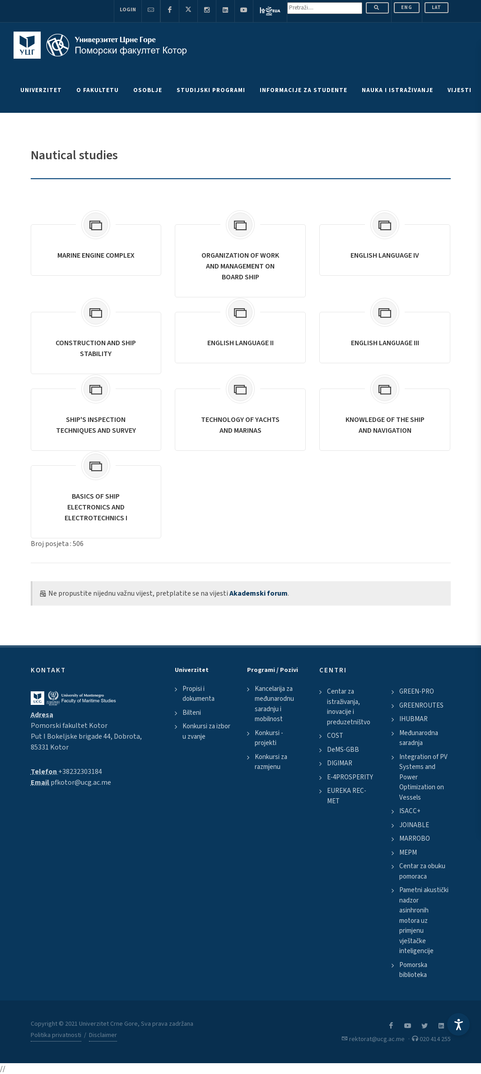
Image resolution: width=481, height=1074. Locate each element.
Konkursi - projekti (269, 738)
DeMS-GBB (343, 750)
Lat (436, 7)
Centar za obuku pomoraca (422, 871)
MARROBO (414, 838)
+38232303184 (80, 772)
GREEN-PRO (416, 691)
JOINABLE (414, 825)
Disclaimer (103, 1035)
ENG (406, 7)
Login (128, 10)
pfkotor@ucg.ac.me (81, 782)
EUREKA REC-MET (346, 796)
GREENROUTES (421, 705)
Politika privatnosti (56, 1035)
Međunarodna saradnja (418, 738)
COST (335, 736)
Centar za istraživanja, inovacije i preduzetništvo (348, 707)
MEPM (408, 852)
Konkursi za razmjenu (271, 762)
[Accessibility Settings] (458, 1024)
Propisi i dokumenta (198, 694)
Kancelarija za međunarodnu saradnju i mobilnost (274, 704)
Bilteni (191, 713)
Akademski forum (258, 593)
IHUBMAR (413, 719)
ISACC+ (409, 811)
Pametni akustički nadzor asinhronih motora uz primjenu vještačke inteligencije (423, 920)
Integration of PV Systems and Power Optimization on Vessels (423, 777)
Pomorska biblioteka (413, 970)
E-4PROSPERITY (350, 777)
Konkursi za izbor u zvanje (206, 731)
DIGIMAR (339, 763)
